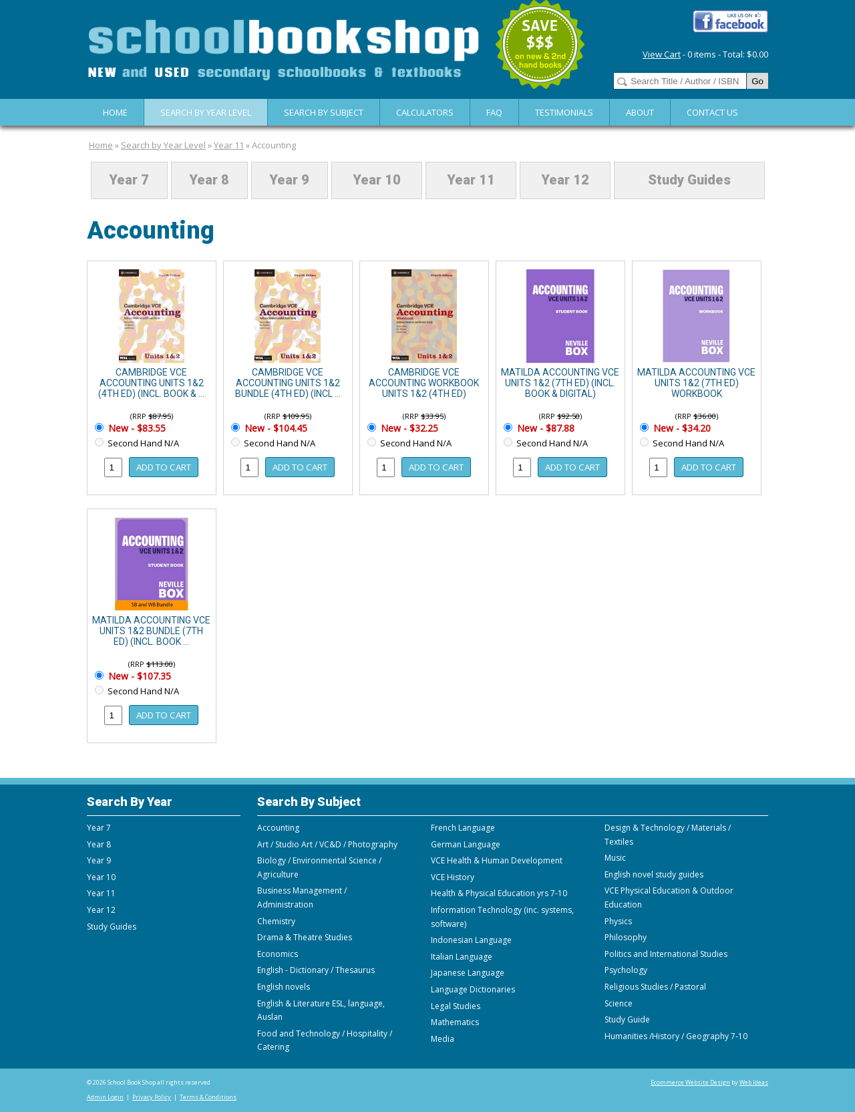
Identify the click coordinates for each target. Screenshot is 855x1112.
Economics (277, 954)
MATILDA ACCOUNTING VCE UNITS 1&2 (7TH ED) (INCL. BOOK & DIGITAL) (560, 383)
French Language (463, 827)
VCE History (452, 877)
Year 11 (229, 145)
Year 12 (565, 180)
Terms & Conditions (208, 1097)
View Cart (662, 54)
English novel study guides (654, 874)
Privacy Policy (151, 1097)
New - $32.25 (408, 428)
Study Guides (689, 180)
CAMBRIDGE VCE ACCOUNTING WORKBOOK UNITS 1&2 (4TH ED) (424, 383)
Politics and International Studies (666, 954)
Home (115, 112)
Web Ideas (753, 1082)
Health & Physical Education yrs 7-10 (499, 893)
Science (619, 1003)
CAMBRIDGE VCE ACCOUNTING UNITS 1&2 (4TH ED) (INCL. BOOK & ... (151, 383)
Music (615, 857)
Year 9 (289, 180)
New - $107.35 (138, 676)
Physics (618, 921)
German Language (465, 844)
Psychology (626, 970)
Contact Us (712, 112)
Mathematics (455, 1022)
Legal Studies (455, 1006)
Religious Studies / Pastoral (655, 986)
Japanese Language (467, 972)
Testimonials (564, 112)
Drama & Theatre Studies (304, 937)
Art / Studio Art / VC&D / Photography (327, 844)
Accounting (274, 145)
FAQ (494, 112)
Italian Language (461, 956)
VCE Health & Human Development (496, 860)
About (640, 112)
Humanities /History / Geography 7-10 (676, 1036)
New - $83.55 (136, 428)
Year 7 (129, 180)
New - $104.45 (274, 428)
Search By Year (129, 802)
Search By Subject (323, 112)
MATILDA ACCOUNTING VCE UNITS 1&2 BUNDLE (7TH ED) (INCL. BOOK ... (151, 631)
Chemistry (276, 921)
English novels (283, 986)
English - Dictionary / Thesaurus (316, 970)
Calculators (425, 112)
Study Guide (627, 1019)
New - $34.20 (681, 428)
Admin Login (105, 1097)
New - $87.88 (544, 428)
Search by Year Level (205, 112)
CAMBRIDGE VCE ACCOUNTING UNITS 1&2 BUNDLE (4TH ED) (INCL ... (288, 383)
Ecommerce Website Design (690, 1082)
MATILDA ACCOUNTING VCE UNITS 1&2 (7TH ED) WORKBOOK (696, 383)
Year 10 (377, 180)
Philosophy (626, 937)
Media (442, 1039)
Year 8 (209, 180)
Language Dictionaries (473, 989)
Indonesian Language (471, 940)
